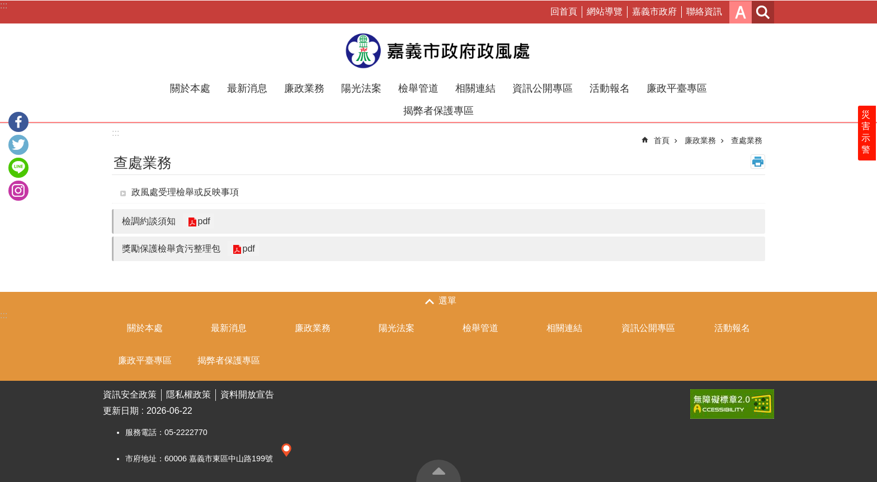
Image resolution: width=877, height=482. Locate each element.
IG (18, 191)
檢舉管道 (418, 88)
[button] (732, 404)
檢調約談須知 (149, 221)
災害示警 (866, 138)
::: (3, 5)
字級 (740, 12)
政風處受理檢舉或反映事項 (185, 192)
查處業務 (746, 140)
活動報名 (610, 88)
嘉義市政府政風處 (438, 50)
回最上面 (438, 471)
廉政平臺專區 (677, 88)
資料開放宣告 (247, 394)
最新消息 (247, 88)
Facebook (18, 122)
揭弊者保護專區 (438, 110)
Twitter (18, 145)
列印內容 (758, 161)
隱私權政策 (188, 394)
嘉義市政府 (654, 11)
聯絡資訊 (704, 11)
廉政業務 (304, 88)
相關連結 (475, 88)
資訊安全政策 (130, 394)
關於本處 (190, 88)
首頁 (661, 140)
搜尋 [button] (763, 12)
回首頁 (563, 11)
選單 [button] (447, 300)
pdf (203, 221)
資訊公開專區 (542, 88)
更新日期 (121, 410)
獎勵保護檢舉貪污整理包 (171, 248)
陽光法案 (361, 88)
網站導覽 (605, 11)
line (18, 168)
